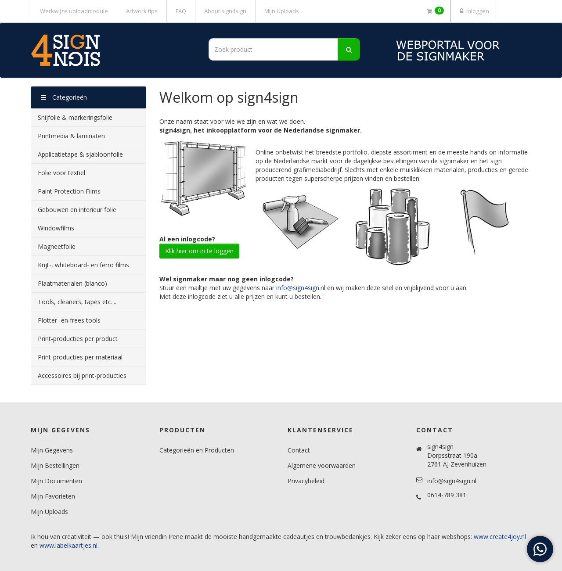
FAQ (181, 11)
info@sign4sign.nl (300, 288)
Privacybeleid (306, 481)
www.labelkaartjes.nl (68, 545)
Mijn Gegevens (52, 450)
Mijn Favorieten (53, 496)
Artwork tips (142, 11)
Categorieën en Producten (196, 450)
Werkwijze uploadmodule (74, 11)
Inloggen (473, 11)
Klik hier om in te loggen (199, 251)
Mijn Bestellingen (55, 465)
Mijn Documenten (56, 481)
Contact (299, 450)
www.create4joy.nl (500, 536)
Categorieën (64, 97)
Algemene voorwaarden (322, 465)
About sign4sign (225, 11)
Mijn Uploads (281, 11)
